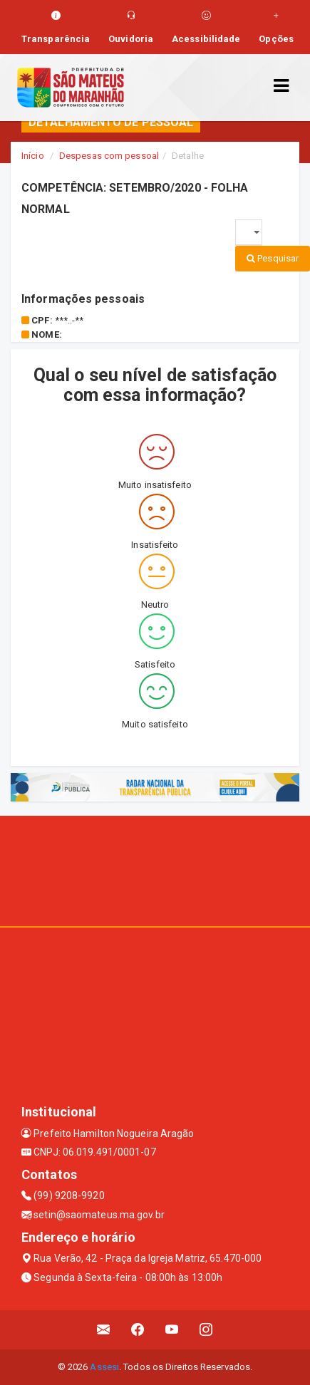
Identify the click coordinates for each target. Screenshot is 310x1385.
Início (32, 155)
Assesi (104, 1366)
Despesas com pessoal (109, 155)
